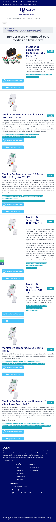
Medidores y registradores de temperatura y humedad (24, 30)
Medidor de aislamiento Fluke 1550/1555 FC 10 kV (35, 51)
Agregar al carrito (13, 87)
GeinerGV (6, 519)
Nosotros (20, 470)
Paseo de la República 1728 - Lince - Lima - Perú (19, 4)
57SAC (48, 517)
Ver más (9, 460)
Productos (12, 28)
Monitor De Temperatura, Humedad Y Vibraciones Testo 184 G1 (23, 403)
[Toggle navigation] (4, 24)
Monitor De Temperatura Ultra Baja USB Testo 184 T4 (22, 116)
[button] (2, 258)
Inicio (19, 467)
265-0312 (15, 1)
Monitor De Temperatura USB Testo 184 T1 (34, 221)
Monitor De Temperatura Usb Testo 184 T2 (34, 288)
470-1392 (7, 1)
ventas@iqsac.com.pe (29, 1)
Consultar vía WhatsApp (12, 80)
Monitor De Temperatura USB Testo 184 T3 (22, 349)
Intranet (20, 479)
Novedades (21, 476)
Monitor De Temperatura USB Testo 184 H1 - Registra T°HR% (22, 176)
